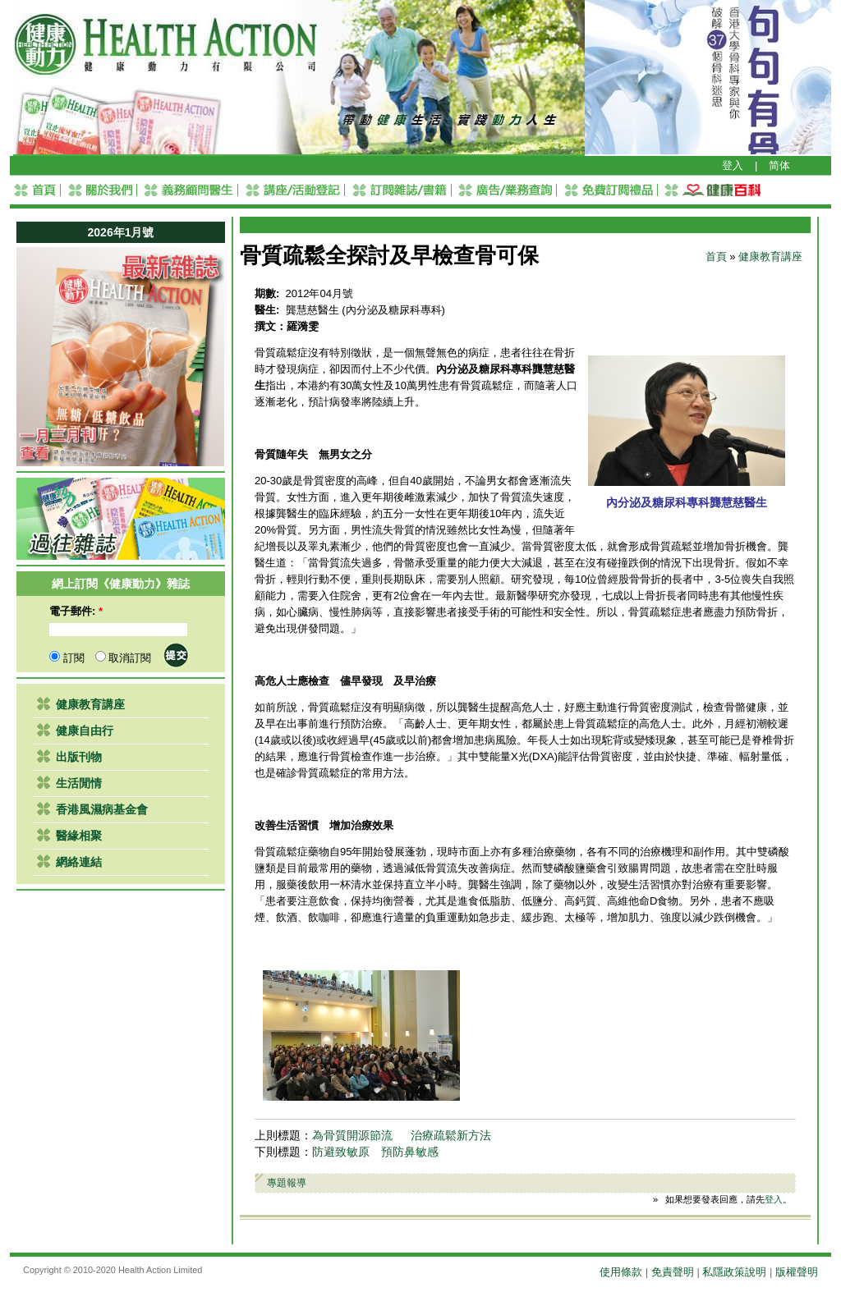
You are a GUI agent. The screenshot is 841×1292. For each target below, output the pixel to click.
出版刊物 (79, 756)
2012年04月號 (319, 293)
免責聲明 (672, 1272)
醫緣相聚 (79, 835)
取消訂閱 (123, 658)
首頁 (716, 256)
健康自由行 (84, 730)
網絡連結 (79, 861)
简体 (779, 165)
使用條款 (621, 1272)
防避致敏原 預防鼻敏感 (375, 1152)
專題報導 (286, 1182)
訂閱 (67, 658)
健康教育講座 (90, 704)
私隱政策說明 (734, 1272)
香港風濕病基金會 (102, 809)
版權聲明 (796, 1272)
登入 (732, 165)
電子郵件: (76, 611)
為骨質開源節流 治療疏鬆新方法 (401, 1135)
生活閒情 (79, 783)
